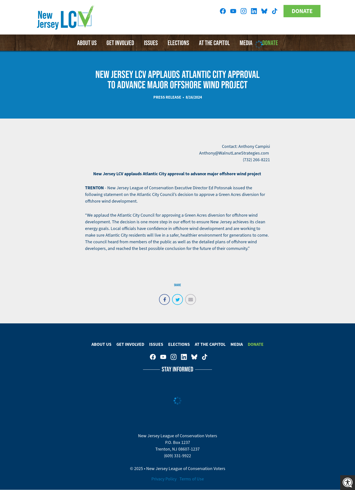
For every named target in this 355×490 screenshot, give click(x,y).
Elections (178, 42)
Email (190, 297)
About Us (87, 42)
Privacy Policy (164, 479)
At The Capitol (210, 344)
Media (237, 344)
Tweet (177, 297)
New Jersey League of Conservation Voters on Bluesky (264, 11)
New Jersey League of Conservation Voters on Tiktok (274, 11)
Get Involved (120, 42)
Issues (151, 42)
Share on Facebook (164, 297)
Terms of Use (191, 479)
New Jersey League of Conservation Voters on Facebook (223, 11)
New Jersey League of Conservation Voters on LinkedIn (254, 11)
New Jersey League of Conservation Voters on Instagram (243, 11)
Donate (302, 11)
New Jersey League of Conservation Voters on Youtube (233, 11)
